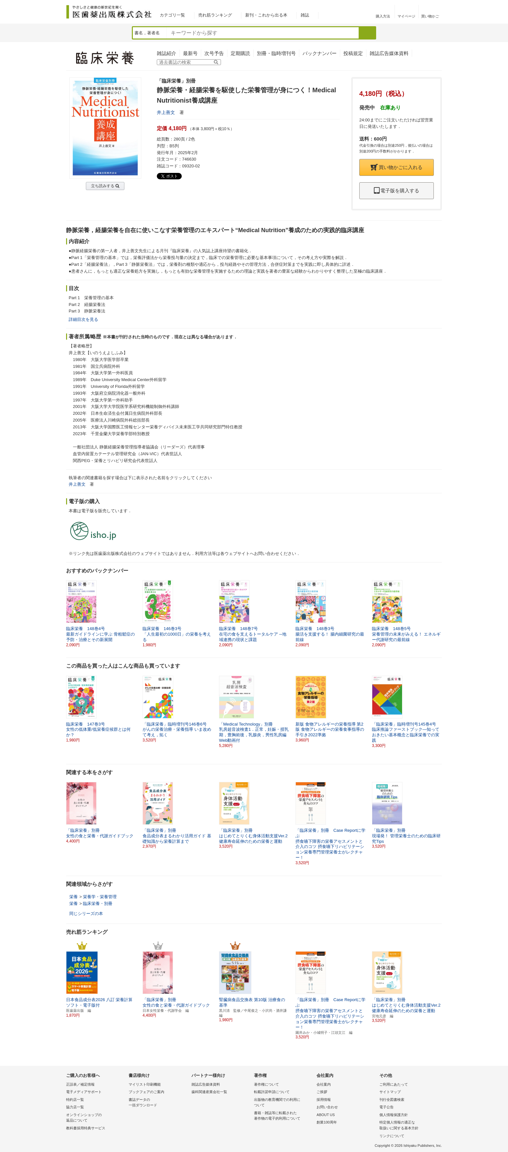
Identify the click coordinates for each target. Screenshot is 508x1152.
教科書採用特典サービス (85, 1128)
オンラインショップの (95, 1118)
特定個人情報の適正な (409, 1125)
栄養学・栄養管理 (100, 896)
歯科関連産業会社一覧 (209, 1092)
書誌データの (158, 1103)
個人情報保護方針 (393, 1115)
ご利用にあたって (393, 1084)
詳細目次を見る (83, 319)
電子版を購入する (396, 190)
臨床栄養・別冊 (97, 903)
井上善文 (166, 112)
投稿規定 (353, 53)
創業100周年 (327, 1122)
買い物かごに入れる (396, 167)
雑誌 (305, 15)
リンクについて (391, 1136)
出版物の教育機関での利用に (283, 1103)
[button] (437, 611)
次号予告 (214, 53)
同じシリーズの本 (86, 913)
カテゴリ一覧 (172, 15)
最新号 (190, 53)
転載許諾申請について (272, 1092)
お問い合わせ (327, 1107)
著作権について (266, 1084)
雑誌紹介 (166, 53)
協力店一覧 (75, 1107)
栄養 (73, 896)
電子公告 (386, 1107)
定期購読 (240, 53)
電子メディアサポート (84, 1092)
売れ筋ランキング (215, 15)
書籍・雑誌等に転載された (283, 1116)
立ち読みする (102, 186)
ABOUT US (326, 1115)
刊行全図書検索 (391, 1099)
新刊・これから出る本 (266, 15)
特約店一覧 (75, 1099)
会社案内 (324, 1084)
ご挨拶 (322, 1092)
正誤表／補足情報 (80, 1084)
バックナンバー (320, 53)
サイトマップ (390, 1092)
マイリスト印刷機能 (145, 1084)
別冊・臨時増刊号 (276, 53)
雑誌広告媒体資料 (389, 53)
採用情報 (324, 1099)
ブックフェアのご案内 (146, 1092)
